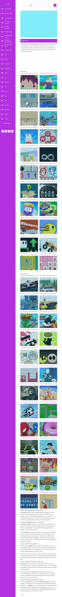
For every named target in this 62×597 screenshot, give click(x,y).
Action (4, 73)
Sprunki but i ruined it (6, 22)
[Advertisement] (39, 23)
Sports (4, 91)
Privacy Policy (5, 123)
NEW (4, 54)
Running (5, 105)
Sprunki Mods (6, 9)
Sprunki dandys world (6, 45)
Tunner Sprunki (6, 18)
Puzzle (4, 59)
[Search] (40, 5)
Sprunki (22, 594)
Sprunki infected (6, 50)
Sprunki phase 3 (6, 13)
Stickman (5, 82)
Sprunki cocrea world (6, 36)
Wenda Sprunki (6, 31)
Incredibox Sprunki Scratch (6, 40)
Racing (4, 114)
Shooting (5, 109)
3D (3, 77)
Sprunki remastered (5, 27)
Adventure (5, 63)
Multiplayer (5, 68)
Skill (4, 100)
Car (3, 96)
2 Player (5, 118)
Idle (3, 86)
